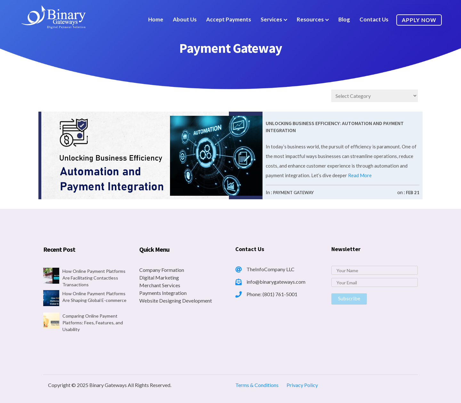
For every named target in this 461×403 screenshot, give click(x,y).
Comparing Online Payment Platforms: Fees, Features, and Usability (92, 322)
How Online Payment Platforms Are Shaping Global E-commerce (94, 297)
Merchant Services (159, 285)
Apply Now (419, 20)
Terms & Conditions (257, 385)
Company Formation (161, 270)
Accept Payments (228, 19)
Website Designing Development (175, 300)
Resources (310, 19)
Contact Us (374, 19)
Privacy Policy (302, 385)
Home (155, 19)
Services (271, 19)
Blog (344, 19)
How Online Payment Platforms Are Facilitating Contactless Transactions (93, 277)
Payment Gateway (293, 192)
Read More (359, 175)
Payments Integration (163, 293)
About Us (185, 19)
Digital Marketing (159, 277)
